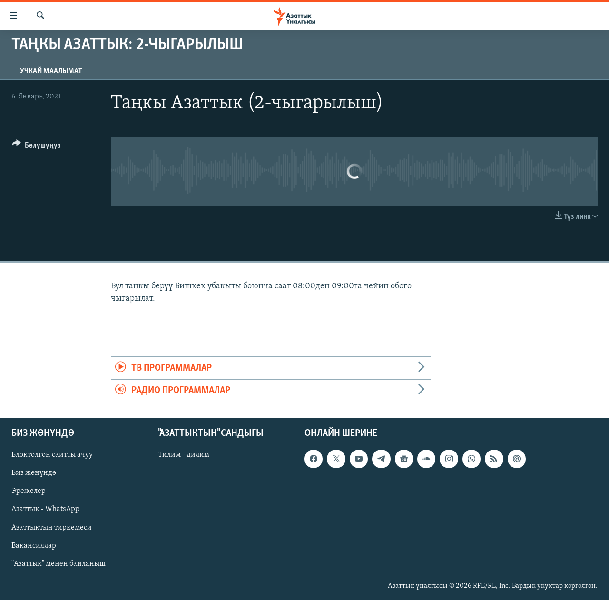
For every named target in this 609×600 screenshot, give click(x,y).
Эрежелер (28, 491)
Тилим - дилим (183, 455)
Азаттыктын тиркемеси (51, 527)
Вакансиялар (33, 546)
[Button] (36, 147)
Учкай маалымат (51, 71)
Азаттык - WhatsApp (45, 509)
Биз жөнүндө (33, 473)
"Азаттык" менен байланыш (58, 564)
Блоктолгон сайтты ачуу (52, 455)
